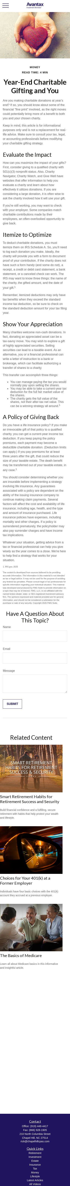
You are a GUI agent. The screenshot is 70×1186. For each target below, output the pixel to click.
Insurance (35, 1164)
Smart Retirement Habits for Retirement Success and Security (29, 799)
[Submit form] (12, 704)
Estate (35, 1160)
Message (9, 670)
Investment (35, 1156)
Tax (35, 1168)
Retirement (35, 1153)
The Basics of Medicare (21, 955)
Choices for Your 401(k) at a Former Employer (25, 881)
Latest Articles (35, 1180)
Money (35, 1172)
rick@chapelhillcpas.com (35, 1141)
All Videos (35, 1184)
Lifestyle (35, 1176)
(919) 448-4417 (39, 1126)
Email (6, 648)
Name (7, 627)
